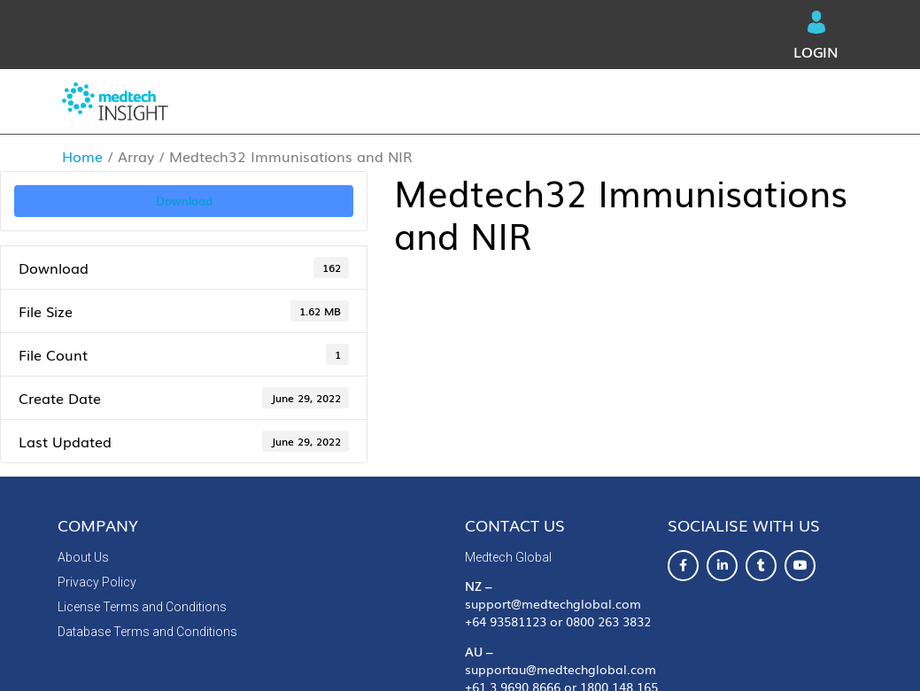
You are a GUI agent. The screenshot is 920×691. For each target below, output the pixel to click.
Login (816, 36)
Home (82, 156)
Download (184, 200)
